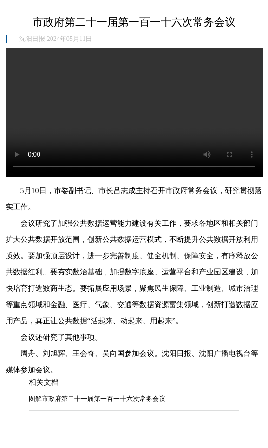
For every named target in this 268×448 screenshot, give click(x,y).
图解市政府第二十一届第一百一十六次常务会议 (97, 398)
